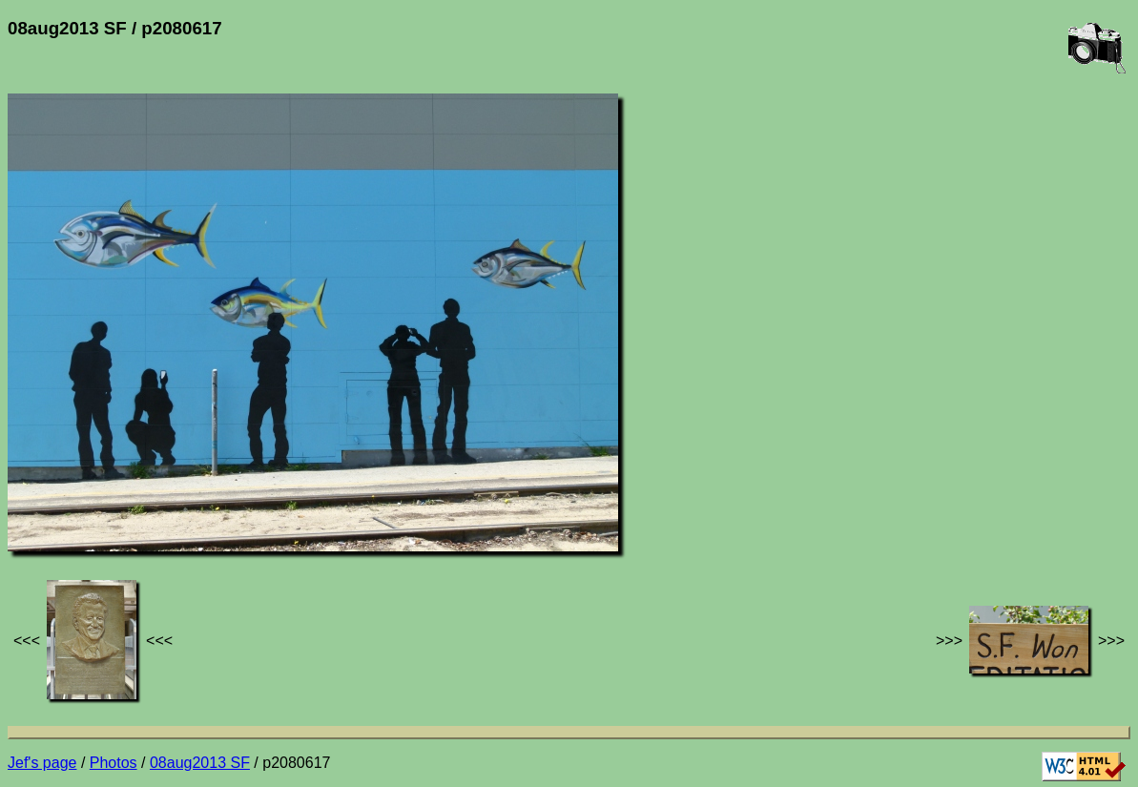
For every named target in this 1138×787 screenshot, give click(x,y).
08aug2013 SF (200, 763)
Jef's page (42, 763)
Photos (113, 763)
